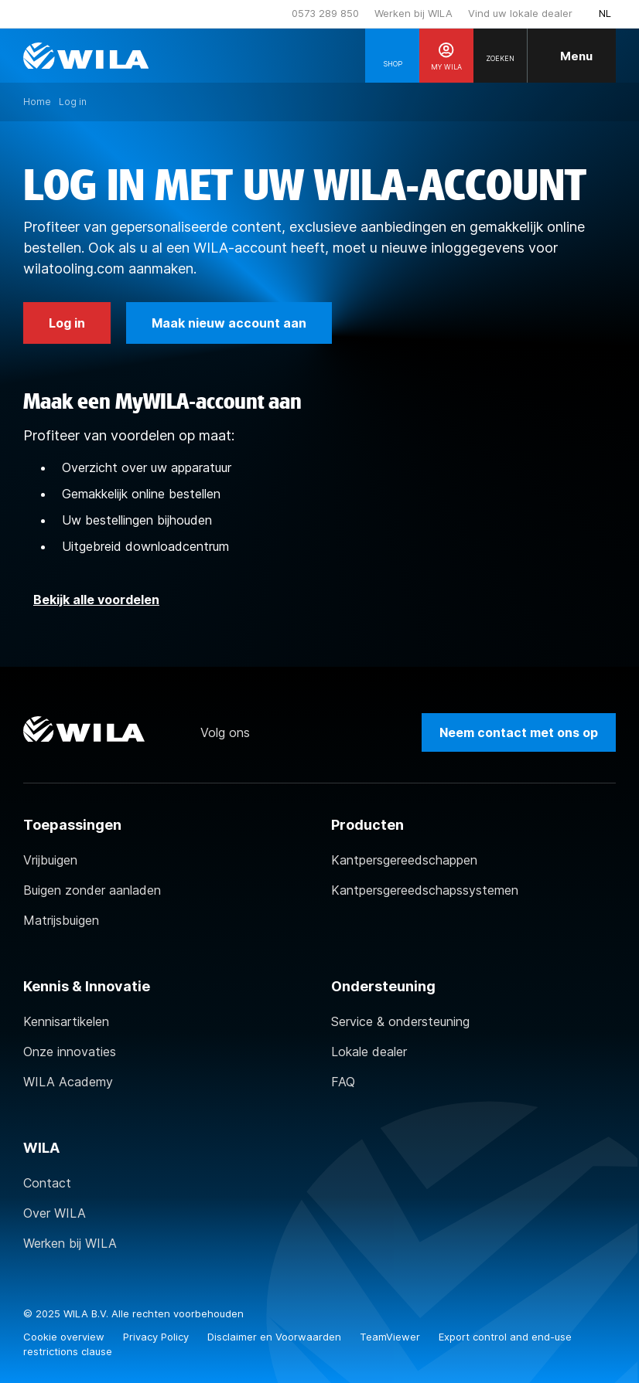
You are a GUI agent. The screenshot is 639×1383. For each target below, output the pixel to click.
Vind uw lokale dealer (520, 13)
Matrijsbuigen (61, 920)
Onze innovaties (69, 1051)
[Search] (500, 56)
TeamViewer (391, 1336)
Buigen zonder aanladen (92, 890)
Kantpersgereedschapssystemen (424, 890)
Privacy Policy (157, 1336)
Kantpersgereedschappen (404, 860)
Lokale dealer (369, 1051)
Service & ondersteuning (400, 1021)
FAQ (343, 1081)
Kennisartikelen (66, 1021)
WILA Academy (68, 1081)
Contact (47, 1183)
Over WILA (54, 1213)
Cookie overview (65, 1336)
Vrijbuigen (50, 860)
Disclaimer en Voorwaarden (275, 1336)
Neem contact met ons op (518, 732)
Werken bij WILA (413, 13)
